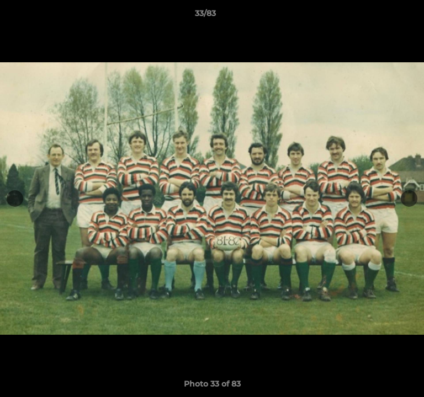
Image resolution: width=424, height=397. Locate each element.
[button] (384, 16)
